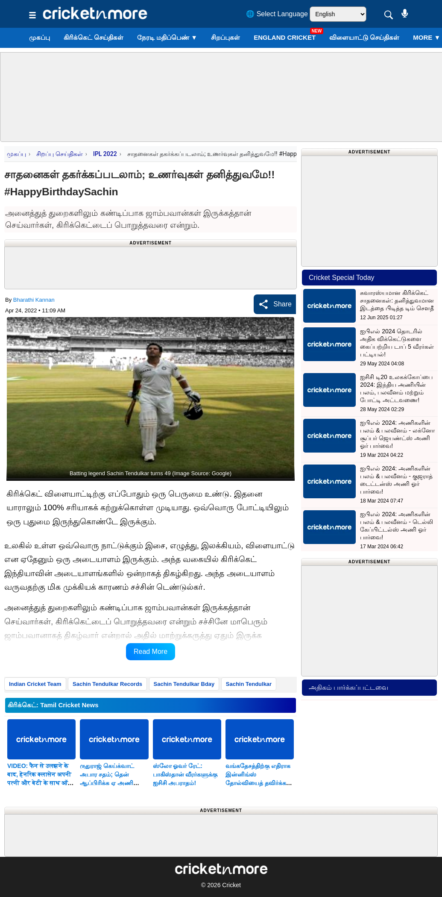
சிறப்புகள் (225, 37)
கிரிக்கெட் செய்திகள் (93, 37)
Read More (150, 651)
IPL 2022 (105, 153)
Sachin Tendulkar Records (107, 684)
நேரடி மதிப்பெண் (167, 37)
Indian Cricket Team (35, 684)
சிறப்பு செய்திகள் (59, 153)
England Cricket (285, 37)
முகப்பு (39, 37)
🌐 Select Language (277, 14)
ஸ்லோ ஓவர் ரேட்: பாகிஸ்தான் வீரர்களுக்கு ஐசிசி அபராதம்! (185, 774)
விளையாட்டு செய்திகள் (364, 37)
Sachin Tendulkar (249, 684)
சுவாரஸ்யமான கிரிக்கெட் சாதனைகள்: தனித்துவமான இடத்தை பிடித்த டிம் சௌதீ (397, 300)
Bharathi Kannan (34, 300)
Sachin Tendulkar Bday (184, 684)
